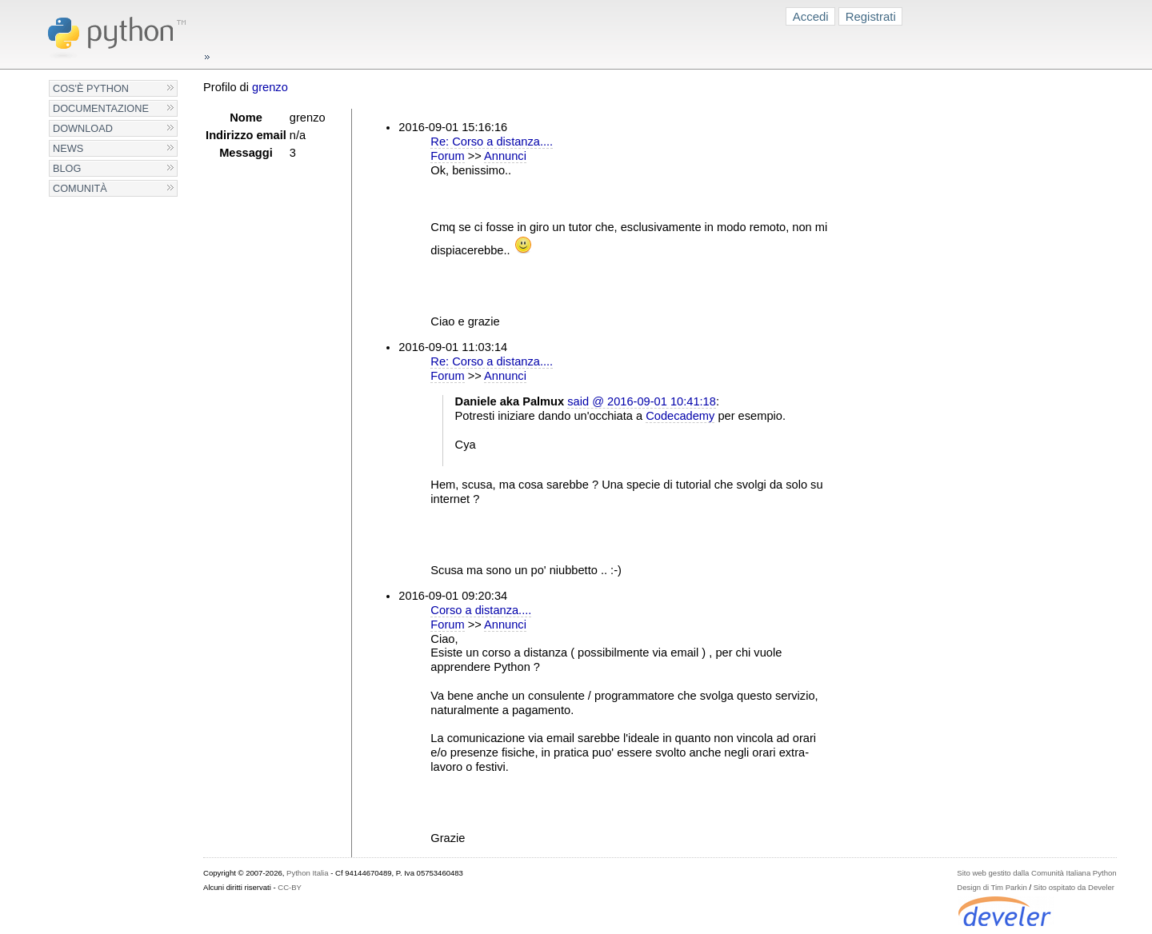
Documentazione (101, 108)
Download (83, 128)
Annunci (505, 156)
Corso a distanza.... (480, 610)
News (68, 148)
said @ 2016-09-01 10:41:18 (641, 401)
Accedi (811, 16)
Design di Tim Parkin (991, 887)
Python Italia (307, 872)
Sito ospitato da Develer (1074, 887)
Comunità (80, 188)
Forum (447, 156)
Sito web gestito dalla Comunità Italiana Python (1036, 872)
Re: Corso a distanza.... (491, 141)
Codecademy (680, 415)
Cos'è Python (91, 88)
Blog (67, 168)
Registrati (871, 16)
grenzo (270, 87)
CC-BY (290, 887)
